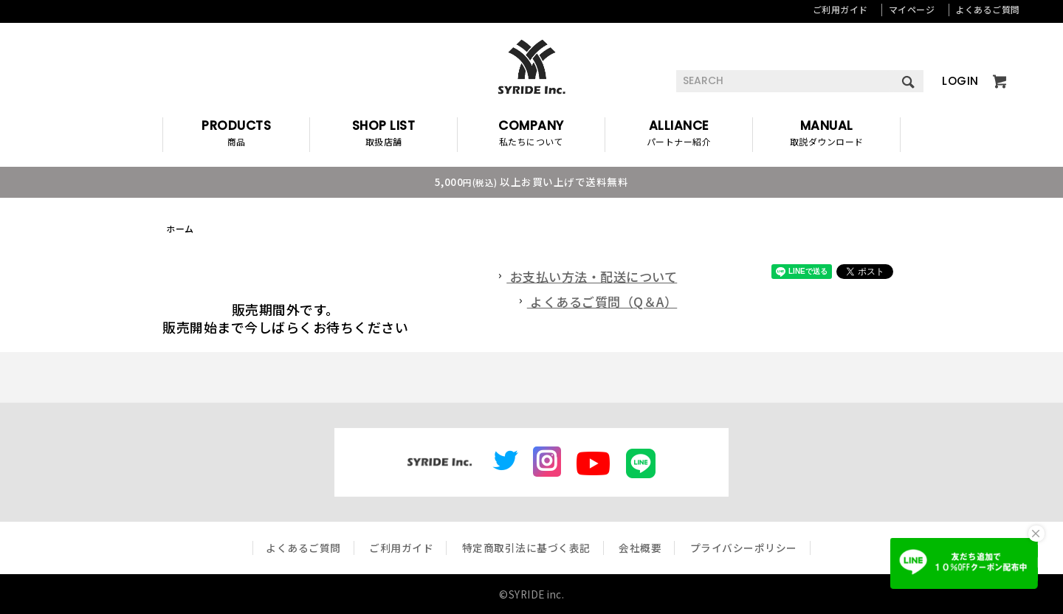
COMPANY (531, 135)
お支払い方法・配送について (586, 276)
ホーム (180, 228)
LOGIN (960, 81)
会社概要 (640, 547)
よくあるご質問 (987, 9)
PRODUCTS (236, 135)
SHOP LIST (383, 135)
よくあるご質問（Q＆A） (596, 301)
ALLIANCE (678, 135)
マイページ (912, 9)
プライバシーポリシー (743, 547)
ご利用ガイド (840, 9)
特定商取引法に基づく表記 (526, 547)
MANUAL (826, 135)
